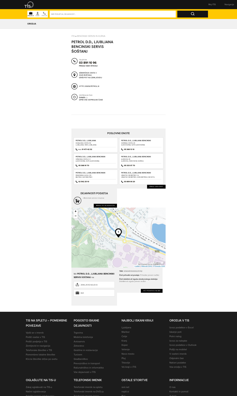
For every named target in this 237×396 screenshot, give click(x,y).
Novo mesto (128, 354)
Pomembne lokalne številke (40, 354)
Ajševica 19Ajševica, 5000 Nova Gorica (132, 160)
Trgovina (78, 332)
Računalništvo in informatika (89, 367)
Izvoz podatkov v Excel (181, 327)
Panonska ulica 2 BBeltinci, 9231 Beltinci (84, 176)
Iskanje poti (175, 332)
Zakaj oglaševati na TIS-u (39, 387)
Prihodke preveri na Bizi (149, 275)
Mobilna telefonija (83, 337)
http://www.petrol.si (89, 86)
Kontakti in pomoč (178, 391)
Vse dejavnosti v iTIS (85, 372)
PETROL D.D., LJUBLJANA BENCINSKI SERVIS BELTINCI (90, 173)
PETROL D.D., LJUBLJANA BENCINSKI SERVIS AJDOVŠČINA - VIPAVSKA (90, 157)
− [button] (76, 216)
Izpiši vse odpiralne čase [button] (91, 100)
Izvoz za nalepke (178, 340)
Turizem (78, 354)
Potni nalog (175, 336)
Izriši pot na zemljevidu (90, 77)
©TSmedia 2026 (159, 266)
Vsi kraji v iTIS (129, 367)
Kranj (124, 340)
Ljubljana (126, 327)
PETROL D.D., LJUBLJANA (86, 140)
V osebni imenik (178, 354)
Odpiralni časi (176, 358)
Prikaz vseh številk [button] (88, 65)
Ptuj (124, 358)
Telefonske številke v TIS (39, 350)
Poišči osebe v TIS (35, 337)
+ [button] (76, 211)
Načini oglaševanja (36, 391)
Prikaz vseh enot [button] (156, 186)
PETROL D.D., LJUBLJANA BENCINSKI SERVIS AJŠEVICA (136, 157)
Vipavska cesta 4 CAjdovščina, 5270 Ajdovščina (87, 160)
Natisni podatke (177, 362)
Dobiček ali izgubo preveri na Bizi (132, 281)
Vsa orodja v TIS (177, 367)
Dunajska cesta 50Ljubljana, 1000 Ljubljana (86, 144)
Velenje (126, 349)
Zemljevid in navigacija (38, 345)
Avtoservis (79, 341)
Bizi (82, 293)
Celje (124, 336)
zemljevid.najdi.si (89, 284)
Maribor (126, 332)
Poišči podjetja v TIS (36, 341)
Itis (73, 36)
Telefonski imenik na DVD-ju (89, 391)
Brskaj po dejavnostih (105, 205)
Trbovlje (126, 362)
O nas (172, 387)
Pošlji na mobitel (178, 349)
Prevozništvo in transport (87, 363)
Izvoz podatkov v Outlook (182, 345)
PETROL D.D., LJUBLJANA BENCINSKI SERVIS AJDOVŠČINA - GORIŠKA (136, 141)
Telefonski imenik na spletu (88, 387)
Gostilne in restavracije (86, 350)
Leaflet (137, 266)
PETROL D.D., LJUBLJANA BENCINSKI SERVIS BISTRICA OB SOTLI (136, 173)
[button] (31, 4)
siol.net (125, 387)
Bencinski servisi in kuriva (91, 36)
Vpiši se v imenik (35, 332)
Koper (125, 345)
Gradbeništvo (81, 359)
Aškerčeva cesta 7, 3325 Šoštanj (88, 74)
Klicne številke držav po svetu (41, 359)
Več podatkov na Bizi (151, 291)
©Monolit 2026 (146, 266)
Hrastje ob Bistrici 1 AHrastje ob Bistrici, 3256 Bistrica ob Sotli (138, 176)
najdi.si (125, 391)
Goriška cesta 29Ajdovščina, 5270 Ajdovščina (133, 144)
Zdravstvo (79, 345)
